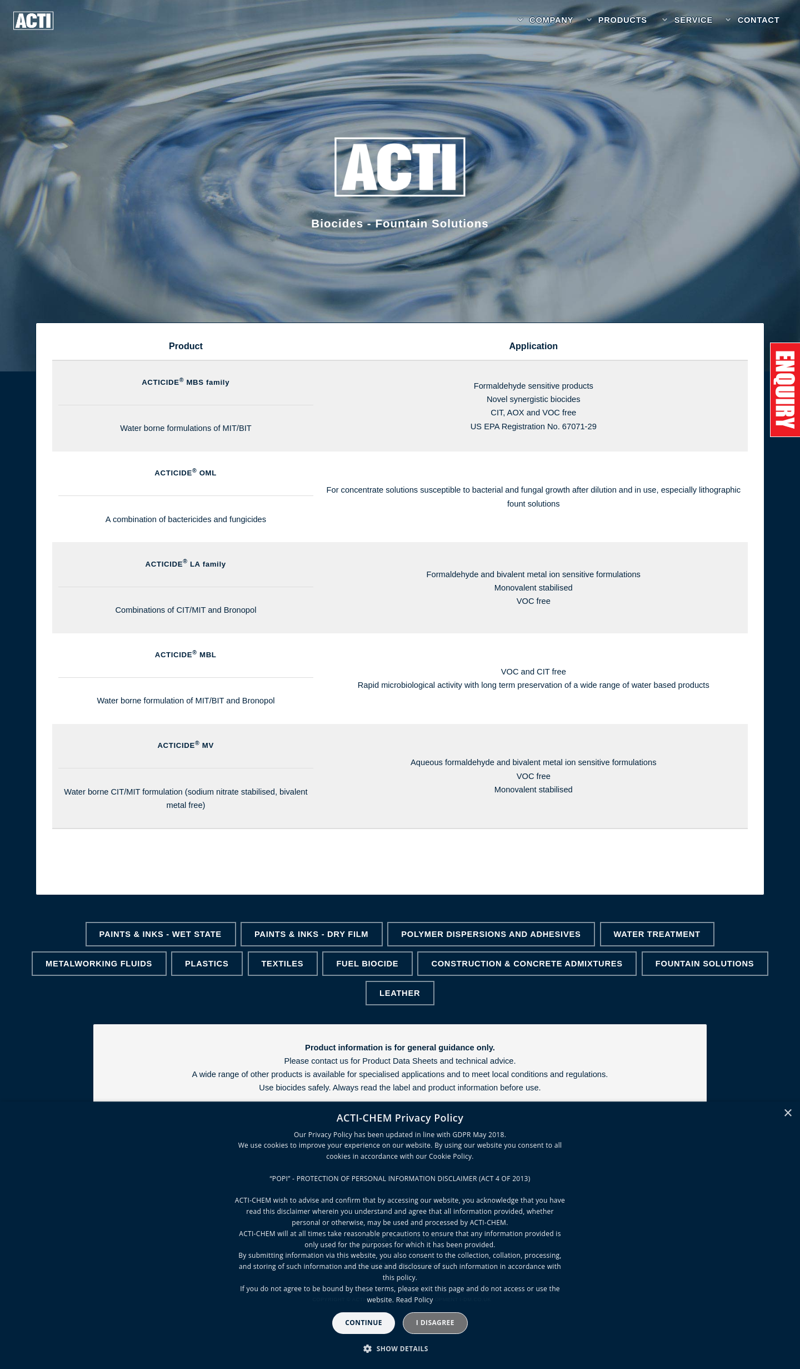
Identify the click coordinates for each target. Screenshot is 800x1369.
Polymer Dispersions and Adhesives (491, 934)
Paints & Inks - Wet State (160, 934)
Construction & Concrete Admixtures (526, 963)
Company (551, 20)
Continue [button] (363, 1322)
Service (693, 20)
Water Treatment (657, 934)
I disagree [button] (435, 1322)
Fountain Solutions (705, 963)
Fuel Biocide (367, 963)
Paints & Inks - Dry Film (311, 934)
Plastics (206, 963)
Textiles (282, 963)
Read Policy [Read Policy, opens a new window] (414, 1299)
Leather (399, 993)
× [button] (787, 1113)
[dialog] (400, 1235)
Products (622, 20)
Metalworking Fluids (99, 963)
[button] (400, 1349)
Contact (759, 20)
